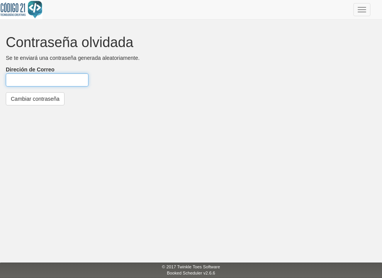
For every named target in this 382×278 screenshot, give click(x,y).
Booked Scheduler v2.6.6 (191, 273)
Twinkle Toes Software (198, 266)
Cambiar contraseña (35, 99)
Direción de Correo (47, 76)
